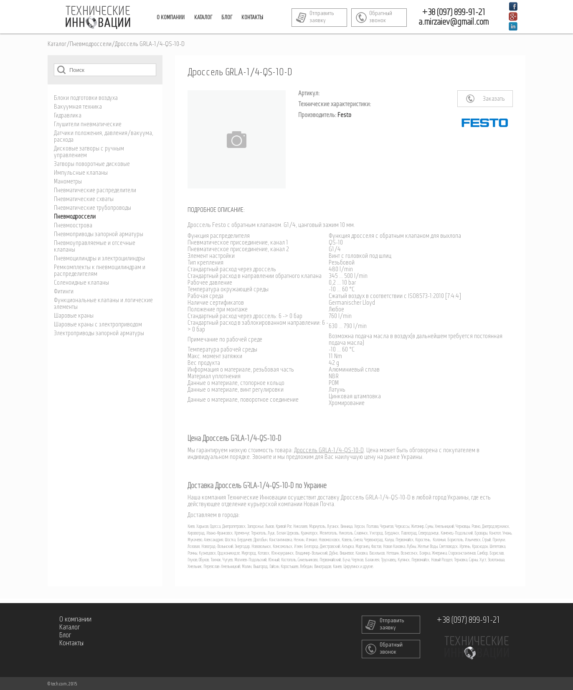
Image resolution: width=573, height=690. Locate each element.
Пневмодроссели (91, 44)
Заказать (494, 99)
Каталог (57, 44)
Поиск (61, 69)
